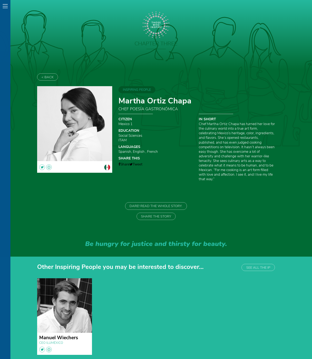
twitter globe (45, 349)
